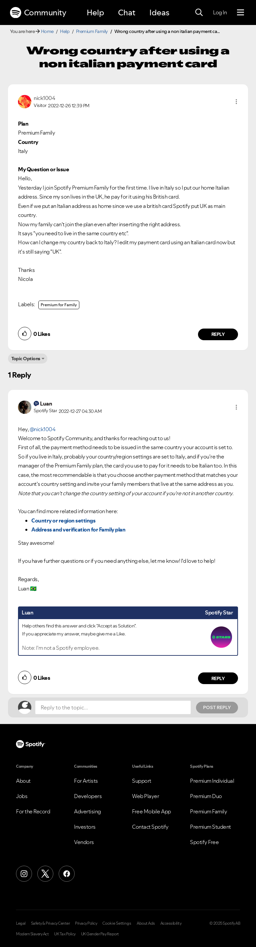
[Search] (199, 12)
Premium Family (92, 31)
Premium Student (210, 826)
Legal (21, 923)
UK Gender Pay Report (100, 934)
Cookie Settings (116, 923)
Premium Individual (212, 780)
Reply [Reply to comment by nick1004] (218, 334)
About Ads (146, 923)
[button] (236, 102)
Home (47, 31)
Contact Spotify (150, 826)
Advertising (87, 811)
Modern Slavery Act (32, 934)
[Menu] (240, 12)
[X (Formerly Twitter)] (45, 874)
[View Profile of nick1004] (44, 98)
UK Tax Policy (65, 934)
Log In (220, 12)
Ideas (159, 12)
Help (95, 12)
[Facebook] (67, 874)
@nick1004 (43, 429)
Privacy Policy (86, 923)
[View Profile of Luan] (46, 403)
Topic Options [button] (25, 358)
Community (38, 12)
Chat (126, 12)
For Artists (86, 780)
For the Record (33, 811)
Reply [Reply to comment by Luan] (218, 678)
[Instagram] (24, 874)
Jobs (21, 796)
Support (141, 780)
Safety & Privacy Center (50, 923)
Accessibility (171, 923)
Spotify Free (204, 842)
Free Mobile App (151, 811)
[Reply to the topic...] (113, 707)
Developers (88, 796)
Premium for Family (59, 305)
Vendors (84, 842)
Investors (85, 826)
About (23, 780)
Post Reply (217, 707)
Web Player (145, 796)
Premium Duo (206, 796)
